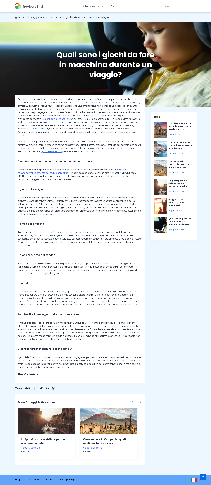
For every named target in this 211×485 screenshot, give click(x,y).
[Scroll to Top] (203, 477)
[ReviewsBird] (29, 6)
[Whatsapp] (52, 389)
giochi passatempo (51, 151)
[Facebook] (33, 389)
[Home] (19, 17)
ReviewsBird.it (38, 128)
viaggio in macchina (96, 102)
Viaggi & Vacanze (39, 17)
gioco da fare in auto (54, 232)
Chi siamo (33, 479)
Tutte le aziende (93, 6)
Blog (113, 6)
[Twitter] (39, 389)
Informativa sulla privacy (60, 479)
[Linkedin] (46, 389)
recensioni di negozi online (58, 119)
